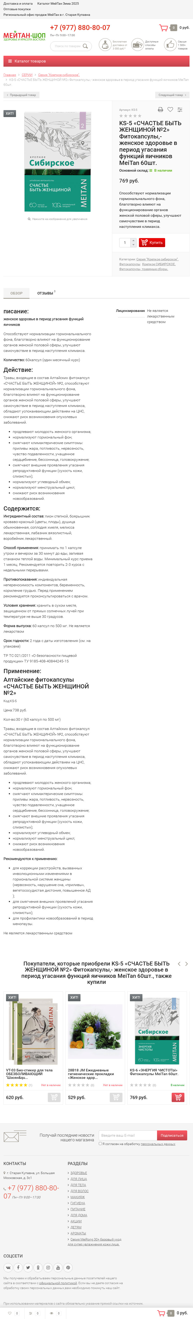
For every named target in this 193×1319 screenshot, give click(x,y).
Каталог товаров (27, 61)
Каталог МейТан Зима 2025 (58, 3)
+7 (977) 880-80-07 (80, 27)
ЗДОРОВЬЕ (79, 1173)
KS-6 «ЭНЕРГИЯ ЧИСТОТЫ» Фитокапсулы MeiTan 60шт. (154, 1072)
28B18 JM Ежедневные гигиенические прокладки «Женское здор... (91, 1074)
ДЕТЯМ (76, 1227)
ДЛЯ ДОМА (79, 1215)
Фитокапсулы (129, 264)
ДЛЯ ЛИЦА (79, 1179)
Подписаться (172, 1135)
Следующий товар (172, 95)
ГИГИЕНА (78, 1203)
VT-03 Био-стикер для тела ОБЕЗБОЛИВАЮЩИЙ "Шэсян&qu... (29, 1074)
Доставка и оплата (18, 3)
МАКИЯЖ (78, 1197)
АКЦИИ (76, 1221)
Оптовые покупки (17, 9)
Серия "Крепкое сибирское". (157, 259)
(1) (19, 1085)
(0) (81, 1085)
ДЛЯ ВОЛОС (80, 1191)
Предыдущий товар (21, 95)
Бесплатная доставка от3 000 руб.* (120, 45)
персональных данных (158, 1144)
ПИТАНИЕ (78, 1209)
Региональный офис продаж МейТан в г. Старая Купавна (46, 14)
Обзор (16, 293)
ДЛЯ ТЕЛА (78, 1185)
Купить (156, 242)
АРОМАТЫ (78, 1233)
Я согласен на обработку (137, 1144)
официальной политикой (58, 1283)
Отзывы (46, 292)
